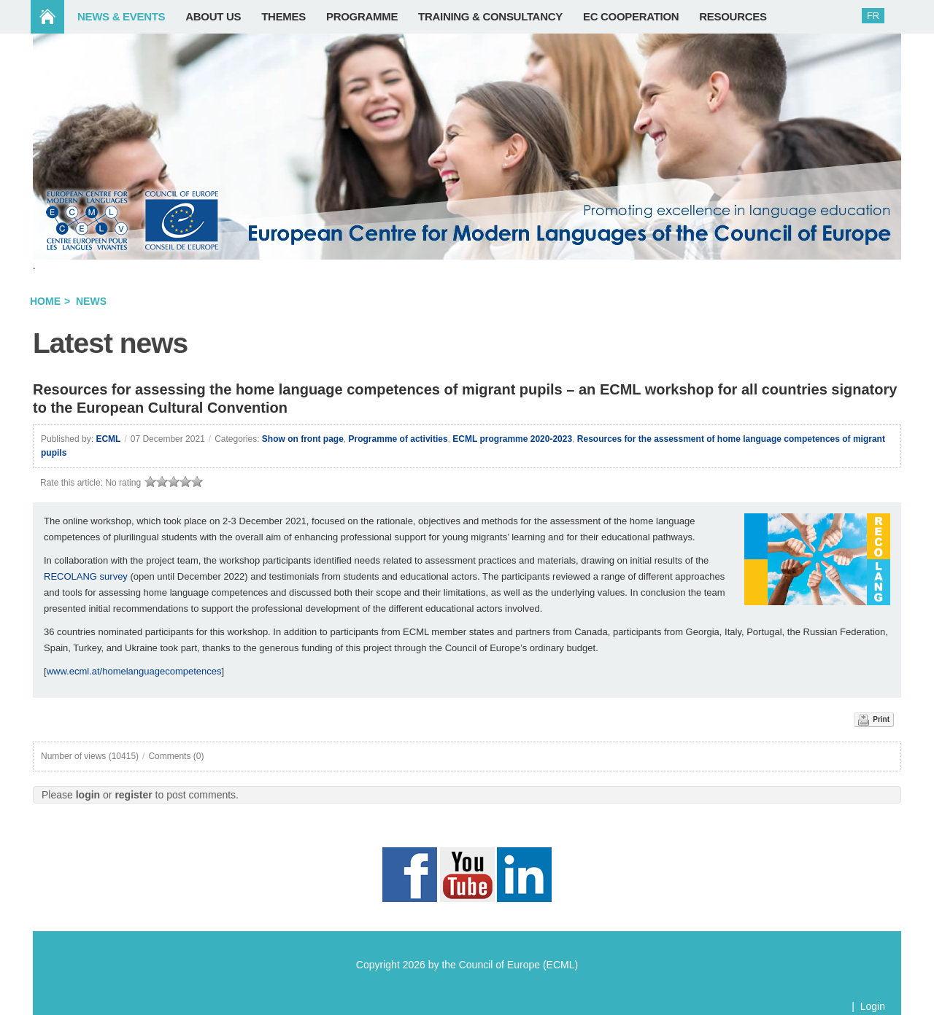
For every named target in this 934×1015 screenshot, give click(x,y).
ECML (108, 439)
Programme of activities (398, 439)
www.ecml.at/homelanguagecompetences (134, 671)
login (88, 795)
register (133, 795)
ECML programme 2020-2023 (512, 439)
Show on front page (303, 439)
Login (872, 1006)
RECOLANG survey (86, 576)
